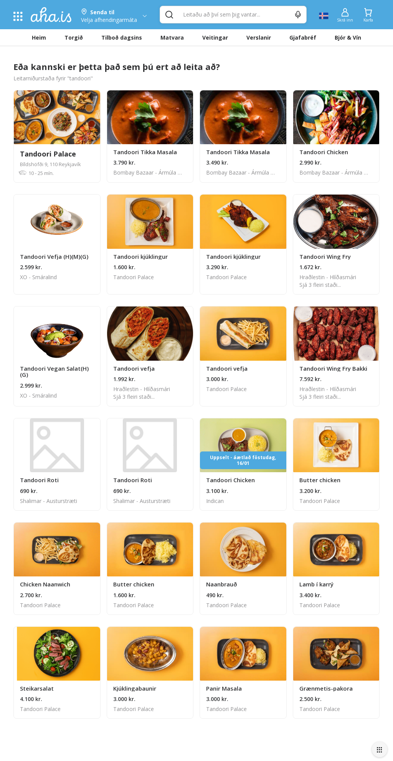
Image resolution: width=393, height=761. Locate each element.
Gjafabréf (302, 37)
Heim (39, 37)
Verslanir (258, 37)
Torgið (73, 37)
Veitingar (215, 37)
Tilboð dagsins (121, 37)
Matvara (172, 37)
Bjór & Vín (348, 37)
